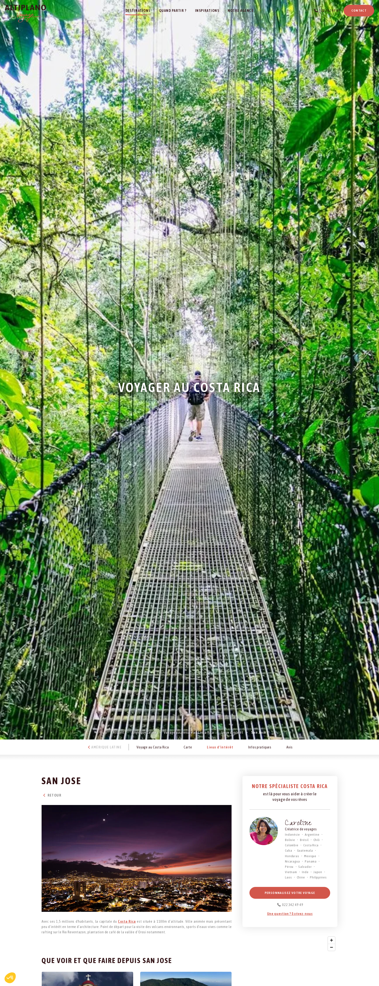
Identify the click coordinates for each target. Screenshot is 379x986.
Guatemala (305, 850)
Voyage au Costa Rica (153, 747)
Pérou (289, 867)
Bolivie (290, 840)
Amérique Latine (144, 732)
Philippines (318, 877)
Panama (311, 861)
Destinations (138, 10)
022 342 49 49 (329, 10)
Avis (289, 747)
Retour (51, 795)
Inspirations (207, 10)
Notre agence (241, 10)
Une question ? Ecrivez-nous (290, 914)
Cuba (288, 850)
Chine (301, 877)
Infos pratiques (259, 747)
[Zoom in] (331, 940)
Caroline (298, 824)
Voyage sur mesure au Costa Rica (189, 732)
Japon (317, 872)
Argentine (312, 834)
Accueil (118, 732)
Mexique (310, 856)
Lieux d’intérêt (232, 732)
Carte (188, 747)
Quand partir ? (173, 10)
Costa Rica (127, 921)
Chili (316, 840)
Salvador (305, 867)
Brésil (304, 840)
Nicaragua (292, 861)
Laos (288, 877)
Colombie (292, 845)
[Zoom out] (331, 947)
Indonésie (292, 834)
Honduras (292, 856)
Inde (305, 872)
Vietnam (291, 872)
